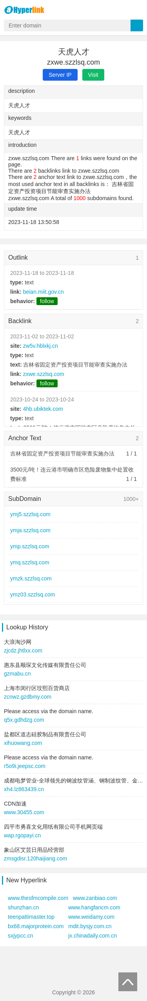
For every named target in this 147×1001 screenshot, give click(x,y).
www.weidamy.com (91, 917)
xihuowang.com (23, 743)
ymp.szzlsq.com (29, 546)
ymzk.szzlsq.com (31, 578)
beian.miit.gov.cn (43, 292)
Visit (93, 75)
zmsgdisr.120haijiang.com (35, 858)
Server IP (60, 75)
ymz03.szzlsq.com (32, 594)
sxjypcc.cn (20, 935)
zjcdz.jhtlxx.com (23, 650)
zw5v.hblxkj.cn (40, 346)
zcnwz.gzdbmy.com (27, 697)
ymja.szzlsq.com (30, 530)
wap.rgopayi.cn (22, 835)
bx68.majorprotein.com (36, 926)
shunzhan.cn (23, 907)
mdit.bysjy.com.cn (89, 926)
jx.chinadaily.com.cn (92, 935)
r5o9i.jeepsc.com (24, 766)
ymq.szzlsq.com (29, 562)
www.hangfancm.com (94, 907)
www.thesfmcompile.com (38, 898)
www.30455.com (24, 812)
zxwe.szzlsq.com (43, 374)
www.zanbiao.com (95, 898)
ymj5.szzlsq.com (30, 514)
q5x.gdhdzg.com (24, 720)
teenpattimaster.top (31, 917)
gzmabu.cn (17, 673)
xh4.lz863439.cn (24, 789)
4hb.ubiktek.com (43, 409)
